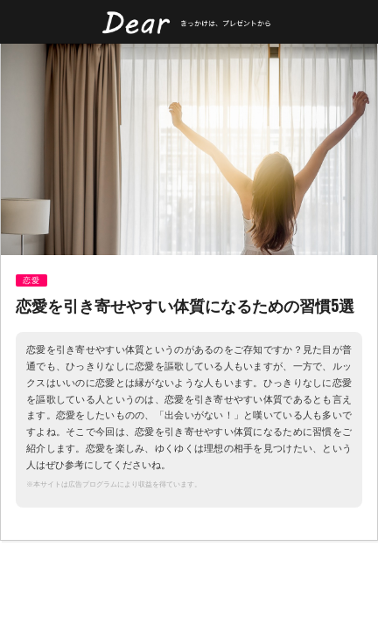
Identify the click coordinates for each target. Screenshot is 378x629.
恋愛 (31, 280)
